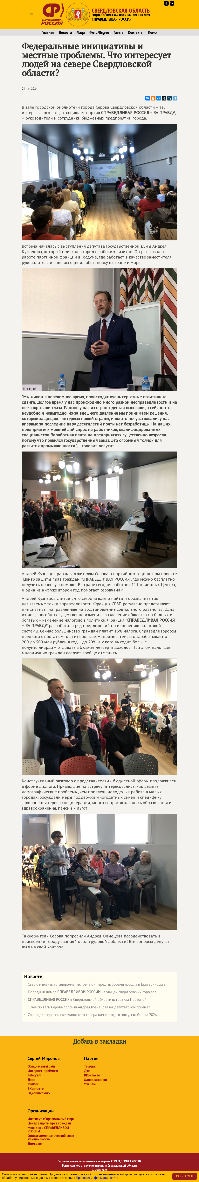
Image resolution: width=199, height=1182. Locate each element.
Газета (118, 32)
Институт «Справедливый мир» (51, 1119)
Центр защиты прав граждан (49, 1123)
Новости (65, 32)
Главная (48, 32)
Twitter (33, 1084)
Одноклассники (39, 1093)
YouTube (90, 1084)
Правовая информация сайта (97, 1177)
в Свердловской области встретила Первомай (85, 1000)
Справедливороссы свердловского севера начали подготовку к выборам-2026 (90, 1015)
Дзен (31, 1080)
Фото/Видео (99, 32)
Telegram (34, 1075)
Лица (81, 32)
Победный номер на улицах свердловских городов (90, 992)
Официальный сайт (41, 1066)
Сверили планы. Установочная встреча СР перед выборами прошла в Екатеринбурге (95, 985)
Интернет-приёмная (43, 1071)
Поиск (152, 32)
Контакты (135, 32)
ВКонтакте (36, 1088)
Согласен (184, 1176)
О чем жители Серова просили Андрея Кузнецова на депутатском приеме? (87, 1007)
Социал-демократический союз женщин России (51, 1137)
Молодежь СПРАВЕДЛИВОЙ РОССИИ (48, 1129)
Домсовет (35, 1143)
